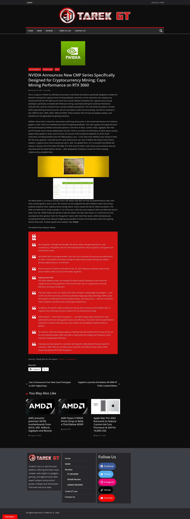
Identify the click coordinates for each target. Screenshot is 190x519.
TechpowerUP (70, 359)
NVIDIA (61, 359)
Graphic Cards (47, 69)
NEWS (39, 31)
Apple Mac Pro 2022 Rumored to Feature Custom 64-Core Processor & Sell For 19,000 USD (105, 424)
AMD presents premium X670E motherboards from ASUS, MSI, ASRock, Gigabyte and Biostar (40, 424)
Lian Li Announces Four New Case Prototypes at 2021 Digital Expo (48, 384)
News (57, 69)
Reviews (49, 31)
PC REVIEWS (72, 474)
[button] (54, 30)
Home (30, 31)
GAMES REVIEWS (75, 485)
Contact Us (80, 31)
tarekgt (47, 90)
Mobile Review (74, 479)
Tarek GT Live (65, 31)
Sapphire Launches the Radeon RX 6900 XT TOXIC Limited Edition (99, 384)
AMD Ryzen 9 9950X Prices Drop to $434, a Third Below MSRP (72, 421)
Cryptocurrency (34, 69)
